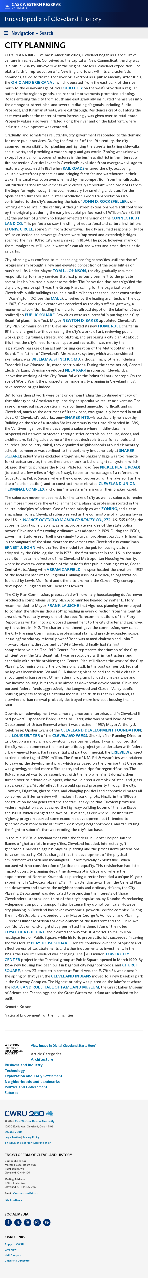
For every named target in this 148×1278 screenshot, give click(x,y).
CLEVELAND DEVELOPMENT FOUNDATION (101, 730)
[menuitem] (74, 1244)
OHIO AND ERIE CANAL (33, 82)
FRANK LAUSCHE (63, 605)
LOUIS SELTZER (26, 735)
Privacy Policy (31, 1137)
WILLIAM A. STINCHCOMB (55, 359)
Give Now (10, 1249)
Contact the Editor (25, 1193)
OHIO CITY (73, 88)
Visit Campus (13, 1255)
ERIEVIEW (120, 752)
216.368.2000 (13, 1132)
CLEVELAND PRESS (69, 735)
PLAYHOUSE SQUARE (50, 943)
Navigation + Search (27, 34)
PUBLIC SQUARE (39, 315)
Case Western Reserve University (35, 1121)
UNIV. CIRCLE (21, 229)
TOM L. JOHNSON (69, 270)
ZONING (109, 508)
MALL (56, 298)
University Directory (17, 1260)
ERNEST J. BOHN (20, 547)
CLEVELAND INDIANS (71, 976)
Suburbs (11, 1092)
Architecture (42, 1059)
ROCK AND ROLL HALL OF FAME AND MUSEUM (55, 987)
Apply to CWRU (14, 1244)
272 (67, 519)
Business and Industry (24, 1065)
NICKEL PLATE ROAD (119, 467)
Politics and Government (26, 1087)
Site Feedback (13, 1200)
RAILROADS (74, 168)
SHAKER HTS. (77, 417)
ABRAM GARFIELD (64, 569)
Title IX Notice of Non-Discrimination (28, 1142)
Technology (15, 1070)
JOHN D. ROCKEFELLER (105, 201)
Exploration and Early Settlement (33, 1076)
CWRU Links (15, 1237)
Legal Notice (13, 1137)
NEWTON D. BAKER (80, 320)
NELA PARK (75, 370)
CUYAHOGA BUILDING (25, 932)
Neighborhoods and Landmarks (32, 1081)
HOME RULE (109, 326)
